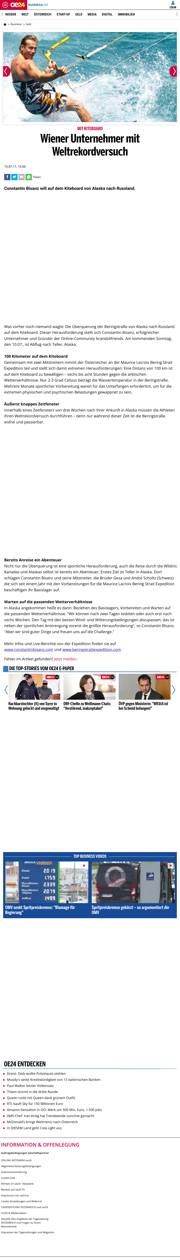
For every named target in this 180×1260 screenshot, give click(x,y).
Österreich (42, 14)
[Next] (176, 14)
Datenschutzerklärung (14, 1172)
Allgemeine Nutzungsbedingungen (21, 1166)
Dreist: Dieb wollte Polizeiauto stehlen (34, 1073)
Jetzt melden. (65, 659)
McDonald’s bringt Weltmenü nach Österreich (40, 1122)
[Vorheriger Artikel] (9, 690)
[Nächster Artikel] (171, 690)
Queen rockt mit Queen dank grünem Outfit (39, 1097)
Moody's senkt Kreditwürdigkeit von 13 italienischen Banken (51, 1079)
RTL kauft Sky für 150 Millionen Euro (33, 1103)
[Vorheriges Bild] (6, 71)
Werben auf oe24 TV (13, 1189)
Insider (10, 14)
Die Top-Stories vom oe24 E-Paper (41, 668)
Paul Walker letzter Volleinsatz (28, 1085)
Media (91, 14)
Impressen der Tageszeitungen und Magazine (27, 1232)
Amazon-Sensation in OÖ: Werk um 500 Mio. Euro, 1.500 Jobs (52, 1109)
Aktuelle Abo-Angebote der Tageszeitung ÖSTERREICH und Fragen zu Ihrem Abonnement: (24, 1222)
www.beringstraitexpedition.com (91, 649)
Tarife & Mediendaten (13, 1213)
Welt (25, 14)
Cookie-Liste (8, 1178)
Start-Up (63, 14)
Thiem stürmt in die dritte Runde (30, 1091)
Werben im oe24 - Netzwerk (17, 1183)
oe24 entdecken (25, 1064)
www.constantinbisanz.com (28, 649)
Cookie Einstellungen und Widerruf (21, 1201)
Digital (107, 14)
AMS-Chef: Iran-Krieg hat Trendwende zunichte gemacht (48, 1115)
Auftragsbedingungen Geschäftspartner (25, 1152)
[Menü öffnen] (5, 4)
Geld (78, 14)
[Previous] (3, 14)
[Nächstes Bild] (173, 71)
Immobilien (126, 14)
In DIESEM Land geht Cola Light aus (32, 1128)
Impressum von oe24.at (15, 1195)
